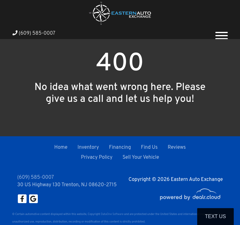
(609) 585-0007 (33, 33)
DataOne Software (112, 214)
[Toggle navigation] (221, 33)
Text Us (215, 216)
